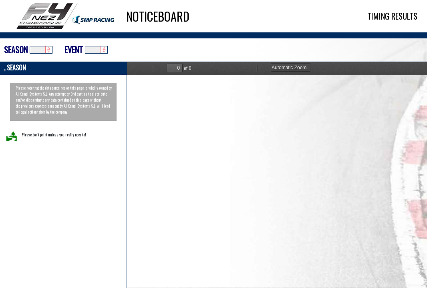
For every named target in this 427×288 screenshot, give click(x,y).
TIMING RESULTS (392, 16)
